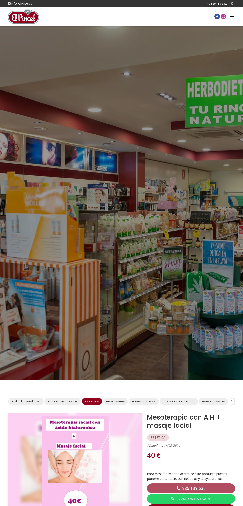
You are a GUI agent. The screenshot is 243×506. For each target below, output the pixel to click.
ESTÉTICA (158, 437)
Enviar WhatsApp (194, 498)
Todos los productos (25, 401)
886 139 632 (194, 488)
